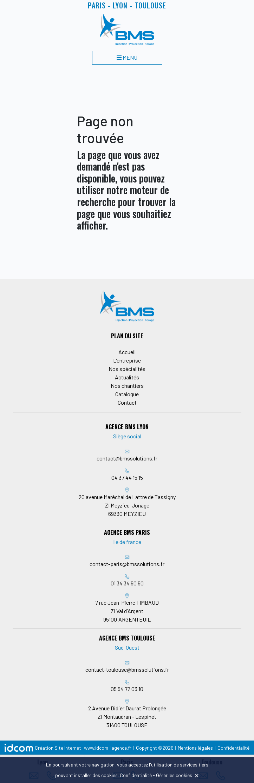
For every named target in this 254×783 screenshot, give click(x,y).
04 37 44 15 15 (127, 477)
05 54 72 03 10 (127, 688)
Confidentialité (233, 748)
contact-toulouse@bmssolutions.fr (127, 669)
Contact (127, 402)
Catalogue (127, 394)
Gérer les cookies (174, 775)
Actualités (127, 377)
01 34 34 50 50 (127, 583)
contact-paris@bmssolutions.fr (127, 563)
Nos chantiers (127, 385)
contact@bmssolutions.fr (127, 458)
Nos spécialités (127, 368)
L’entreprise (127, 360)
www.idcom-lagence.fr (107, 748)
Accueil (127, 352)
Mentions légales (195, 748)
